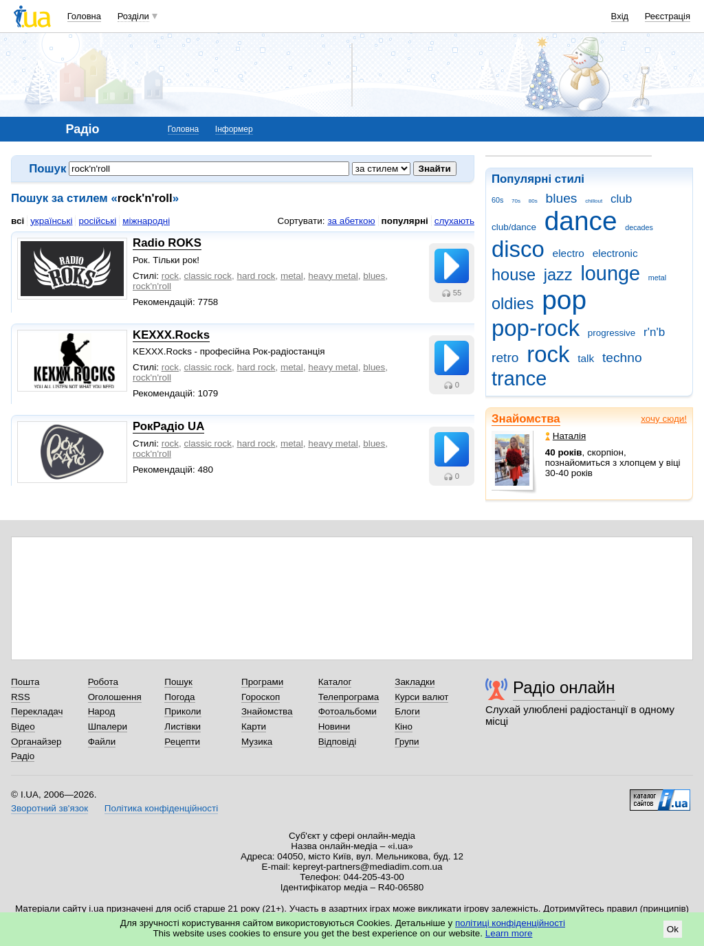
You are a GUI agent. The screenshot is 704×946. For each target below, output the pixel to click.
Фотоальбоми (347, 711)
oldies (513, 304)
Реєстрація (667, 16)
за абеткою (351, 221)
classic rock (208, 276)
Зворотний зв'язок (49, 808)
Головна (84, 16)
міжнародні (146, 221)
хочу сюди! (664, 419)
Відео (23, 726)
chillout (593, 201)
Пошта (25, 682)
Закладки (414, 682)
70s (516, 201)
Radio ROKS (167, 242)
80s (533, 201)
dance (580, 221)
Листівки (182, 726)
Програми (262, 682)
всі (17, 221)
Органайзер (36, 741)
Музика (256, 741)
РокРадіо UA (168, 426)
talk (586, 358)
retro (505, 357)
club (621, 198)
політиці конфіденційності (510, 923)
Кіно (403, 726)
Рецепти (182, 741)
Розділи (133, 16)
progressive (611, 333)
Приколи (182, 711)
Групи (407, 741)
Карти (253, 726)
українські (51, 221)
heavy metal (333, 276)
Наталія (565, 436)
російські (97, 221)
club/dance (514, 227)
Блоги (407, 711)
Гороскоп (260, 697)
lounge (610, 273)
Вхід (620, 16)
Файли (102, 741)
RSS (20, 697)
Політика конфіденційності (161, 808)
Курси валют (421, 697)
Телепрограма (349, 697)
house (514, 275)
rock (548, 354)
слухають (454, 221)
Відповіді (337, 741)
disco (518, 249)
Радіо (22, 756)
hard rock (255, 276)
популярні (405, 221)
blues (562, 198)
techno (622, 357)
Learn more (509, 933)
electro (568, 253)
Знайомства (526, 418)
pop (564, 300)
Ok (673, 929)
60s (497, 200)
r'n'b (654, 332)
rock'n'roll (152, 286)
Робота (103, 682)
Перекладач (37, 711)
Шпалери (107, 726)
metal (657, 277)
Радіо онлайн (564, 687)
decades (639, 227)
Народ (102, 711)
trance (519, 379)
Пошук (178, 682)
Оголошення (115, 697)
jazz (558, 275)
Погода (179, 697)
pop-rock (536, 328)
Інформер (234, 129)
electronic (615, 253)
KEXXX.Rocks (171, 334)
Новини (334, 726)
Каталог (335, 682)
